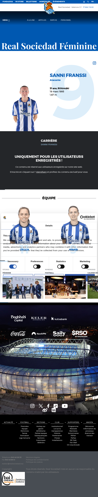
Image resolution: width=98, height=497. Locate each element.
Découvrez (89, 426)
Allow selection (49, 278)
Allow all (80, 278)
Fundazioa (8, 2)
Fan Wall (73, 443)
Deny (18, 278)
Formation (24, 435)
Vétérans (41, 443)
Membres (73, 431)
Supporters (73, 422)
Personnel (66, 20)
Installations (57, 440)
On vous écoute (73, 445)
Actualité (8, 422)
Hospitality (44, 2)
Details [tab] (49, 225)
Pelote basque (41, 433)
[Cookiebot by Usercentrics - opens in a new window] (83, 218)
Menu (6, 20)
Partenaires (57, 435)
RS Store (19, 2)
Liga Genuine (24, 438)
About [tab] (81, 225)
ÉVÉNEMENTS (59, 2)
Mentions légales (33, 457)
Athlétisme (40, 431)
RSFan (73, 435)
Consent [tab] (17, 225)
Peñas (73, 438)
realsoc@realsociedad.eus (12, 464)
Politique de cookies (34, 462)
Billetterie (31, 2)
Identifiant (41, 172)
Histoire (57, 433)
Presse (57, 438)
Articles (42, 20)
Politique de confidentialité (37, 460)
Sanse (24, 433)
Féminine (25, 431)
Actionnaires (73, 433)
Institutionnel (57, 426)
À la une (31, 20)
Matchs (53, 20)
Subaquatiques (41, 435)
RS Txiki (73, 440)
